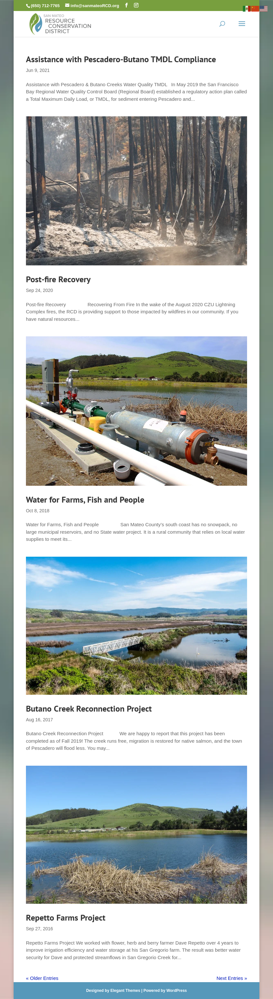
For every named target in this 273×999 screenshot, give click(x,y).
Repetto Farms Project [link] (65, 917)
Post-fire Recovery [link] (58, 279)
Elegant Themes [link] (125, 990)
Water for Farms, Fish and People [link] (85, 499)
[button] (126, 5)
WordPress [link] (176, 990)
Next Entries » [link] (232, 978)
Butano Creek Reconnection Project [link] (89, 708)
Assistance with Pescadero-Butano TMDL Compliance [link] (121, 59)
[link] (60, 23)
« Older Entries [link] (42, 978)
